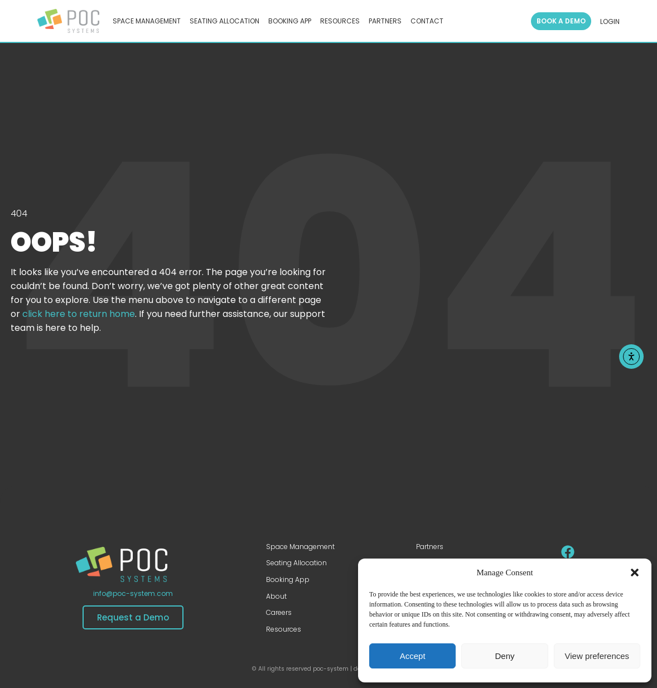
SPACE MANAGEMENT (147, 21)
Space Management (300, 546)
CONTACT (426, 21)
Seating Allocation (296, 562)
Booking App (288, 579)
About (276, 596)
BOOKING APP (289, 21)
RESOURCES (340, 21)
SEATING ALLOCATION (224, 21)
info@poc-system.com (133, 593)
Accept (413, 656)
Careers (279, 612)
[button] (634, 572)
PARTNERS (385, 21)
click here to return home (78, 313)
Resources (283, 629)
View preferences (597, 656)
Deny (504, 656)
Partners (429, 546)
